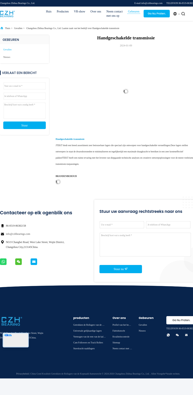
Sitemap (116, 342)
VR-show (79, 11)
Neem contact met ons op (114, 13)
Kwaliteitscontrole (121, 336)
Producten (63, 11)
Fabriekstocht (119, 331)
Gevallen (18, 28)
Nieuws (6, 57)
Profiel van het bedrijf (122, 325)
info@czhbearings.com (18, 234)
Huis (49, 11)
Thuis (7, 28)
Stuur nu (121, 269)
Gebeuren (134, 11)
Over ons (95, 11)
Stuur (24, 125)
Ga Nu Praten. (157, 13)
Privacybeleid (22, 374)
